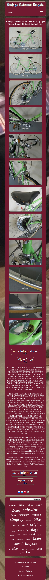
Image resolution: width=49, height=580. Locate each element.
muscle (36, 514)
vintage (32, 529)
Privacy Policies (25, 571)
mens (32, 549)
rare (39, 505)
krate (37, 538)
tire (9, 526)
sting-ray (20, 539)
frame (16, 510)
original (36, 524)
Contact (25, 567)
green (12, 539)
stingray (16, 519)
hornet (28, 539)
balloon (28, 521)
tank (21, 505)
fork (22, 552)
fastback (22, 535)
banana (12, 505)
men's (21, 530)
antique (16, 525)
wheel (25, 525)
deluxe (30, 505)
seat (39, 548)
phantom (24, 514)
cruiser (14, 548)
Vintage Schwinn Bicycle (25, 562)
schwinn (31, 509)
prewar (13, 531)
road (32, 534)
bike (37, 519)
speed (18, 543)
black (39, 535)
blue (28, 552)
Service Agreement (25, 575)
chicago (12, 535)
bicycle (31, 543)
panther (25, 549)
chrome (13, 515)
